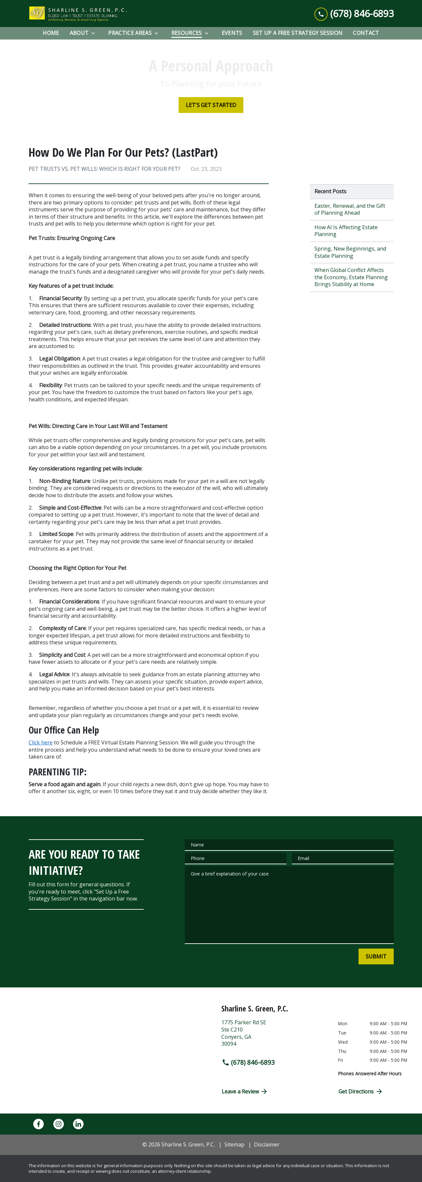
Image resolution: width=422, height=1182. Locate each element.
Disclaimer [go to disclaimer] (267, 1144)
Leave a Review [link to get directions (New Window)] (245, 1091)
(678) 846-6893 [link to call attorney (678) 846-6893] (248, 1062)
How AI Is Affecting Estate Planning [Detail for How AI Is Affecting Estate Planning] (346, 231)
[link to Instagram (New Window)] (58, 1124)
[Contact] (366, 33)
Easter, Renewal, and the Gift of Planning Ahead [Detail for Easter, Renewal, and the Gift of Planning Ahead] (349, 209)
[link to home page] (78, 13)
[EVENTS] (232, 33)
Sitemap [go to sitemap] (234, 1144)
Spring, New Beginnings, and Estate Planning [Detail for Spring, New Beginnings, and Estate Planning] (350, 252)
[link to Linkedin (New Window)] (78, 1124)
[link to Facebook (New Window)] (38, 1124)
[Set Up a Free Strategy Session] (297, 33)
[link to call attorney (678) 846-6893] (354, 14)
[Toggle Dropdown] (95, 33)
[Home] (51, 33)
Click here (41, 742)
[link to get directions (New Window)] (275, 1036)
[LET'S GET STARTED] (211, 105)
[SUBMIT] (376, 956)
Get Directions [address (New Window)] (360, 1091)
